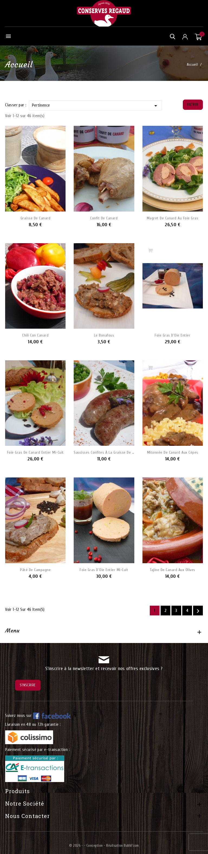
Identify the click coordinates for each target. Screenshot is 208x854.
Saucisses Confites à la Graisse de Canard (104, 452)
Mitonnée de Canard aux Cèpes (172, 452)
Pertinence (95, 106)
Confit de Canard (104, 218)
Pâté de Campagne (35, 570)
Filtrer (193, 105)
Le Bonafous (104, 335)
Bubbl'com (131, 845)
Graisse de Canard (36, 218)
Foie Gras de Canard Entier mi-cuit (35, 452)
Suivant (198, 611)
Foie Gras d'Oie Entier (172, 335)
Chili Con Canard (35, 335)
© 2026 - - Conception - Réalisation (96, 845)
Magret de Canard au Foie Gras (173, 218)
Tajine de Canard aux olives (172, 570)
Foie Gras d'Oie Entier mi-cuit (104, 570)
